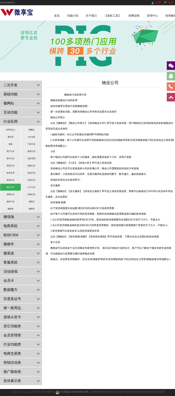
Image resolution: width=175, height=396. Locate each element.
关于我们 (91, 15)
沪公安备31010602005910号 (72, 392)
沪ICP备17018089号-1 (44, 392)
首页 (57, 15)
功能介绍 (72, 15)
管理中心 (152, 15)
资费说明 (133, 15)
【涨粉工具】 (112, 15)
